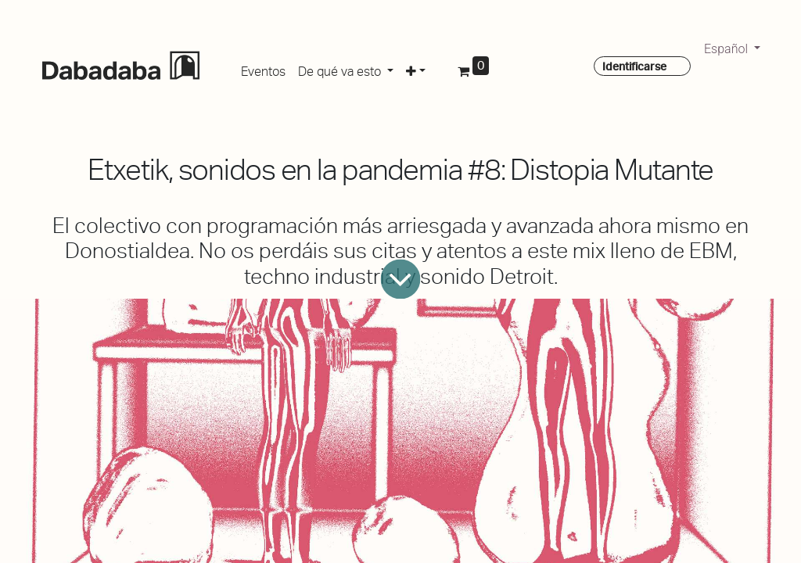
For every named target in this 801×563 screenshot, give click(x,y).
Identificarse (634, 66)
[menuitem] (263, 68)
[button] (416, 68)
